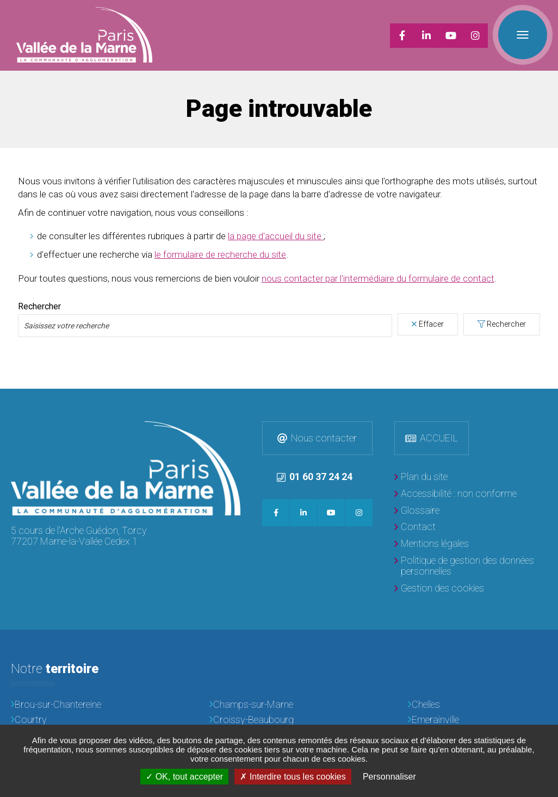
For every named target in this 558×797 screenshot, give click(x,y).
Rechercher (506, 324)
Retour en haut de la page (547, 399)
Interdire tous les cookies (292, 776)
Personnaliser (389, 776)
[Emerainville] (477, 720)
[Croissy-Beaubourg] (279, 720)
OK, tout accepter (184, 776)
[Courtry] (80, 720)
